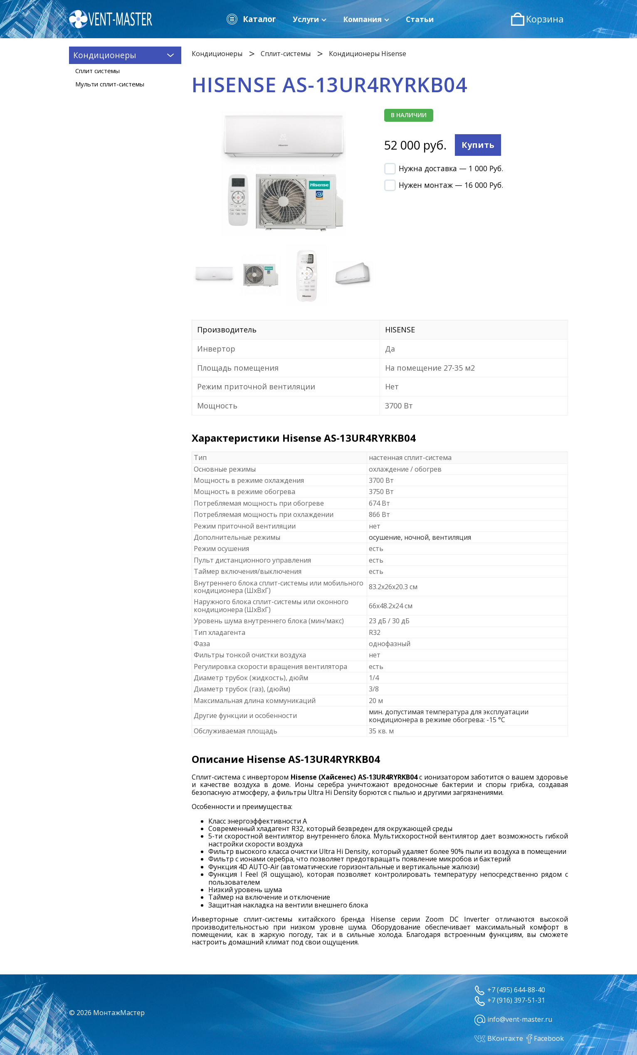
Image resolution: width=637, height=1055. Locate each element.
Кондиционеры (217, 53)
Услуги (309, 19)
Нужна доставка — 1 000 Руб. (443, 168)
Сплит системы (97, 70)
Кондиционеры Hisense (367, 53)
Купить (478, 144)
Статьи (420, 19)
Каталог (250, 19)
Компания (366, 19)
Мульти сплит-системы (109, 84)
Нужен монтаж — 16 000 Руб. (443, 185)
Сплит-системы (286, 53)
